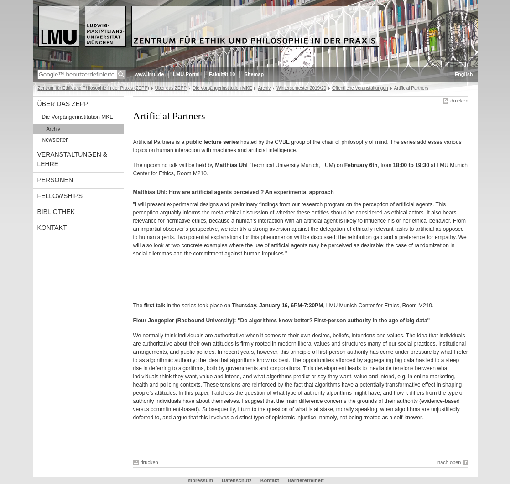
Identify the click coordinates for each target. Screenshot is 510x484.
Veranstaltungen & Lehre (72, 159)
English (464, 74)
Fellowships (60, 195)
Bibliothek (56, 211)
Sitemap (254, 74)
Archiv (264, 88)
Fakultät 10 (222, 74)
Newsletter (55, 140)
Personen (55, 179)
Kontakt (52, 227)
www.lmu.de (149, 74)
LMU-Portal (186, 74)
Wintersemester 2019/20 (301, 88)
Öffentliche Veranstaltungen (360, 88)
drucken (459, 100)
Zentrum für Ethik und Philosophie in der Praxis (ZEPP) (93, 88)
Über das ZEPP (171, 88)
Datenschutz (237, 480)
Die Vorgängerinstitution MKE (222, 88)
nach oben (449, 462)
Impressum (200, 480)
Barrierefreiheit (306, 480)
